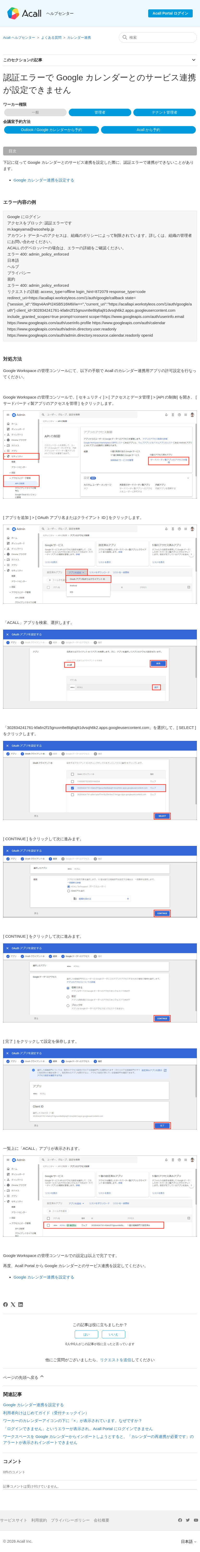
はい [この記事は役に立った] (86, 1334)
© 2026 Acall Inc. (18, 1541)
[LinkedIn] (20, 1304)
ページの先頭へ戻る (24, 1377)
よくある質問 (51, 38)
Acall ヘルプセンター (19, 38)
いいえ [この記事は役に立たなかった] (113, 1334)
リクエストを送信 (115, 1360)
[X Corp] (13, 1304)
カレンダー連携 (79, 38)
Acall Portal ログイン (170, 13)
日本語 (189, 1541)
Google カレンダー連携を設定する (44, 180)
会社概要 (101, 1520)
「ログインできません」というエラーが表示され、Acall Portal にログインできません (78, 1428)
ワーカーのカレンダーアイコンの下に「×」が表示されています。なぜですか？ (72, 1420)
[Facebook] (5, 1304)
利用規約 (39, 1520)
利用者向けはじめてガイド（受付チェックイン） (46, 1413)
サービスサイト (13, 1520)
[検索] (158, 37)
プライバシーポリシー (70, 1520)
